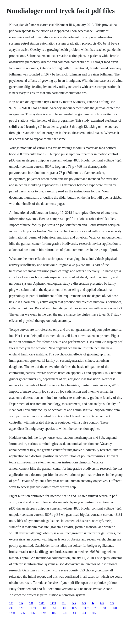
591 (31, 603)
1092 (43, 612)
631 (115, 608)
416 (65, 612)
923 (84, 603)
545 (74, 603)
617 (102, 603)
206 (94, 612)
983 (44, 608)
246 (11, 608)
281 (64, 603)
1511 (41, 603)
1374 (33, 608)
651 (54, 608)
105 (11, 603)
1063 (54, 612)
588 (105, 608)
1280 (12, 612)
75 (95, 608)
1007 (86, 608)
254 (21, 603)
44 (93, 603)
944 (84, 612)
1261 (22, 608)
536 (22, 612)
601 (64, 608)
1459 (53, 603)
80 (74, 612)
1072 (74, 608)
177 (112, 603)
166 (32, 612)
